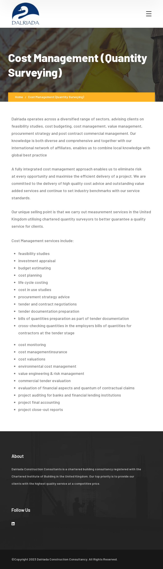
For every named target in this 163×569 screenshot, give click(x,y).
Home (19, 97)
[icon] (13, 523)
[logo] (26, 13)
